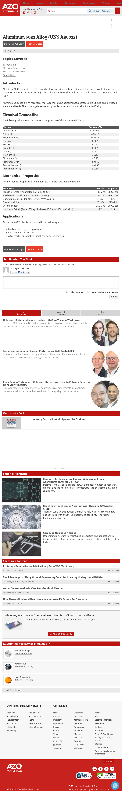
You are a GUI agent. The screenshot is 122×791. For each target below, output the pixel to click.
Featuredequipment (61, 313)
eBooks (56, 730)
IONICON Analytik (15, 570)
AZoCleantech (13, 720)
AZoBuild (11, 727)
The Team (78, 748)
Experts (77, 741)
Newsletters (100, 723)
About (97, 712)
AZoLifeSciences (36, 727)
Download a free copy (61, 633)
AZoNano (11, 712)
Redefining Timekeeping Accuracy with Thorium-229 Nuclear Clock (78, 507)
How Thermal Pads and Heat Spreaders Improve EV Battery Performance (45, 599)
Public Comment (76, 292)
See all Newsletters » (13, 690)
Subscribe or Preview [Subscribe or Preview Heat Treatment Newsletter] (23, 680)
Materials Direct (15, 603)
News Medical (35, 723)
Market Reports (81, 720)
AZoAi (31, 720)
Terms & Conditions (104, 734)
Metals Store (59, 741)
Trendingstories (100, 313)
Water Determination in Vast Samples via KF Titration (33, 588)
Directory (55, 3)
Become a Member (103, 720)
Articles (56, 716)
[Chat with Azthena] (115, 785)
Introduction (9, 64)
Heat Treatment (22, 677)
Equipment (58, 723)
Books (56, 727)
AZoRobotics (12, 716)
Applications (9, 74)
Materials (78, 723)
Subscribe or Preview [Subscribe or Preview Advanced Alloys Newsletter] (23, 653)
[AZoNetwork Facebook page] (28, 12)
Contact (98, 727)
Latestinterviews (21, 313)
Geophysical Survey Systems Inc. (21, 581)
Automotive (20, 663)
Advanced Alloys (22, 650)
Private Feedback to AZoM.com (104, 292)
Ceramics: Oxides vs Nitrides (59, 532)
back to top (108, 761)
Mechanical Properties (14, 71)
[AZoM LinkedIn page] (24, 12)
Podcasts (78, 737)
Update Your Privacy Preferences (23, 787)
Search (98, 716)
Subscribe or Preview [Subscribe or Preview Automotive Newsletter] (23, 666)
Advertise (99, 730)
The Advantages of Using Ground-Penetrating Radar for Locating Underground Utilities (53, 577)
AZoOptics (11, 723)
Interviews (79, 716)
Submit (114, 296)
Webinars (78, 712)
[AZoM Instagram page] (35, 12)
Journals (57, 744)
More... (116, 3)
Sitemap (98, 744)
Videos (56, 734)
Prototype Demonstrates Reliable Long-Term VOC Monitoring (38, 566)
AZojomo (78, 734)
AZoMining (11, 730)
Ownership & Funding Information (105, 752)
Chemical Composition (14, 68)
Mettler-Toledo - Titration (19, 592)
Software (57, 748)
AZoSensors (34, 712)
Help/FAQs (79, 744)
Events (56, 737)
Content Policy (101, 747)
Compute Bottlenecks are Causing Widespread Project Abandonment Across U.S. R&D (74, 480)
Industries (78, 730)
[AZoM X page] (32, 12)
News (55, 712)
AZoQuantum (35, 716)
